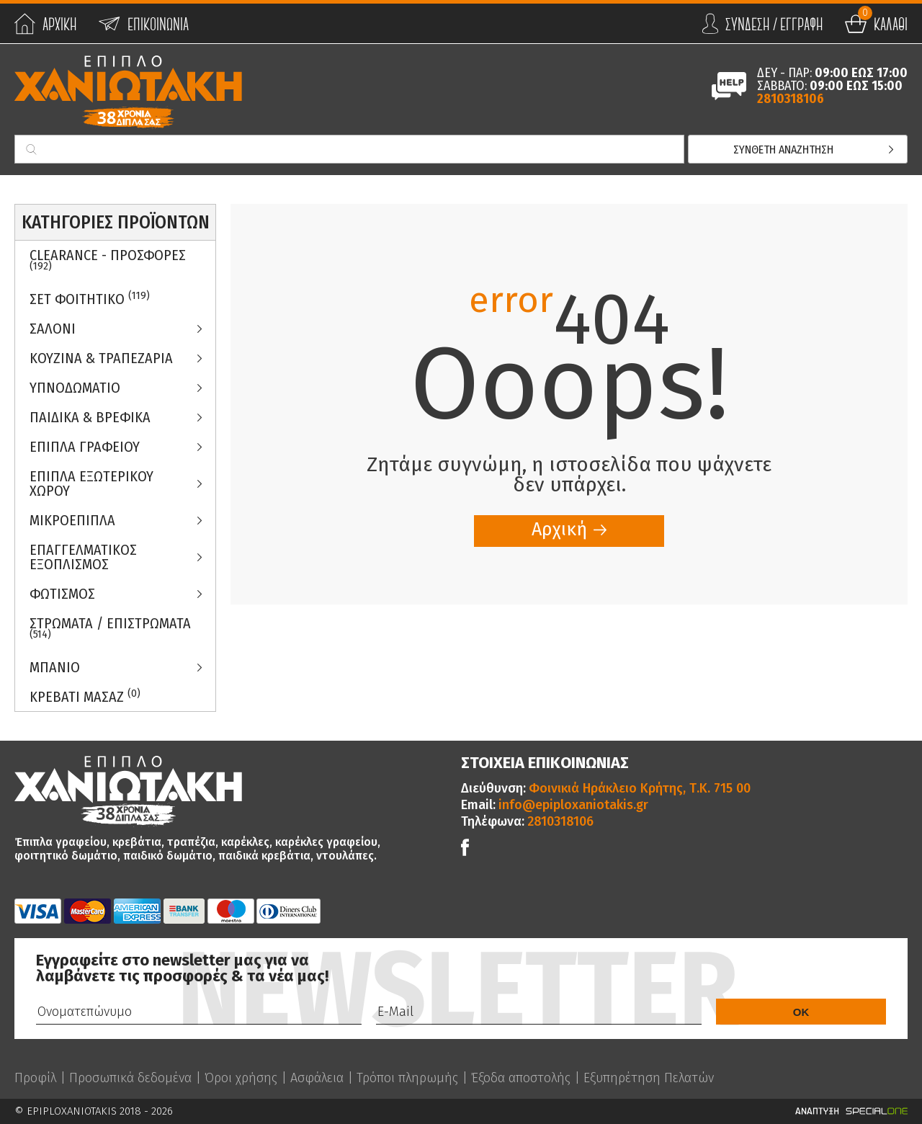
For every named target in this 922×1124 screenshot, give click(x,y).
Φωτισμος (62, 593)
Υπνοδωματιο (75, 387)
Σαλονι (53, 328)
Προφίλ (35, 1077)
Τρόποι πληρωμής (407, 1077)
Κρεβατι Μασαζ (85, 696)
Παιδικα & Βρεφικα (90, 417)
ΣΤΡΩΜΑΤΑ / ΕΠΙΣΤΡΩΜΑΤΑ (110, 628)
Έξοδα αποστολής (520, 1077)
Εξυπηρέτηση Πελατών (648, 1077)
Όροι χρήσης (241, 1077)
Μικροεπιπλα (72, 520)
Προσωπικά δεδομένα (130, 1077)
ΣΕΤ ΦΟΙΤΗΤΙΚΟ (90, 298)
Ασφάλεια (317, 1077)
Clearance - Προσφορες (108, 259)
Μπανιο (55, 667)
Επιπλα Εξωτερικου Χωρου (91, 483)
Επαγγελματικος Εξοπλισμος (83, 557)
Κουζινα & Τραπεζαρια (101, 358)
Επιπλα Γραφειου (85, 446)
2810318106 (790, 98)
